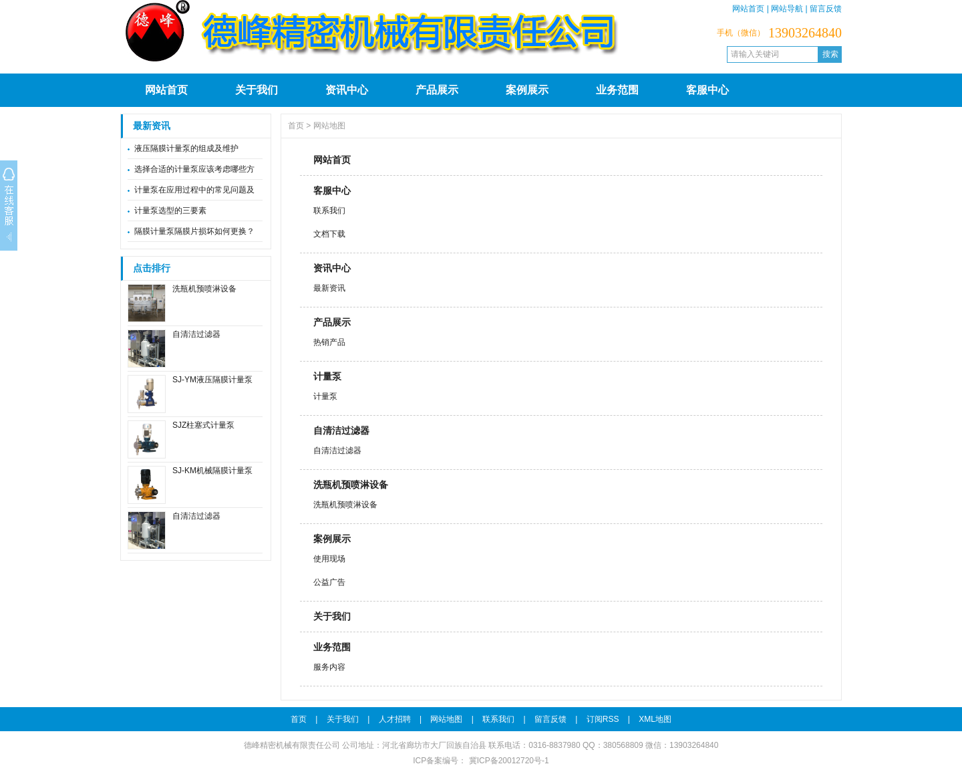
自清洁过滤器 (196, 334)
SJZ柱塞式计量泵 (203, 425)
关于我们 (256, 90)
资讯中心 (346, 90)
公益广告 (329, 582)
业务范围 (617, 90)
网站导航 (787, 8)
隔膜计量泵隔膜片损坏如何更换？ (194, 231)
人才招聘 (395, 719)
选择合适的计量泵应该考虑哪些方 (194, 169)
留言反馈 (826, 8)
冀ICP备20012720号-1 (507, 760)
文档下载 (329, 234)
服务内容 (329, 667)
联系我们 (329, 210)
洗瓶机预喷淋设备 (204, 288)
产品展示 (437, 90)
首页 (296, 125)
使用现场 (329, 558)
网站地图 (329, 125)
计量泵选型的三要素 (170, 210)
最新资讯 (329, 288)
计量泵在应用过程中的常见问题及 (194, 189)
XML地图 (655, 719)
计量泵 (327, 376)
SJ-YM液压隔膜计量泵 (212, 379)
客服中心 (707, 90)
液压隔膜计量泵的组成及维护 (186, 148)
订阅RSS (603, 719)
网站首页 (748, 8)
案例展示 (527, 90)
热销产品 (329, 342)
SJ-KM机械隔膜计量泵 (212, 470)
